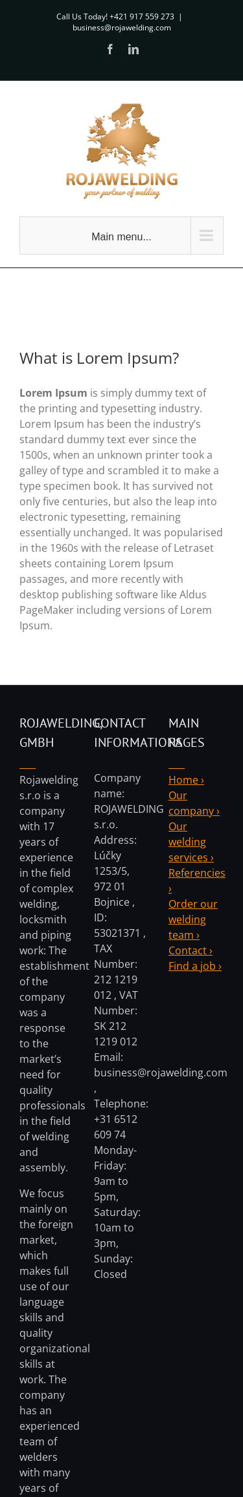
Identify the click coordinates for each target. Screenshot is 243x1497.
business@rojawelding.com (122, 27)
